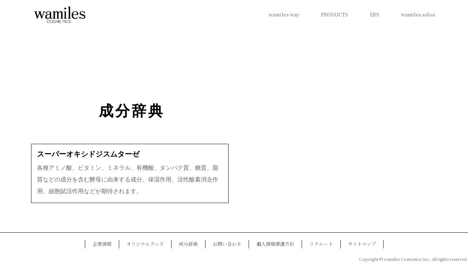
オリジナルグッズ (145, 243)
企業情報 (102, 243)
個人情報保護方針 (275, 243)
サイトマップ (362, 243)
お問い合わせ (227, 243)
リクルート (321, 243)
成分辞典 (132, 111)
